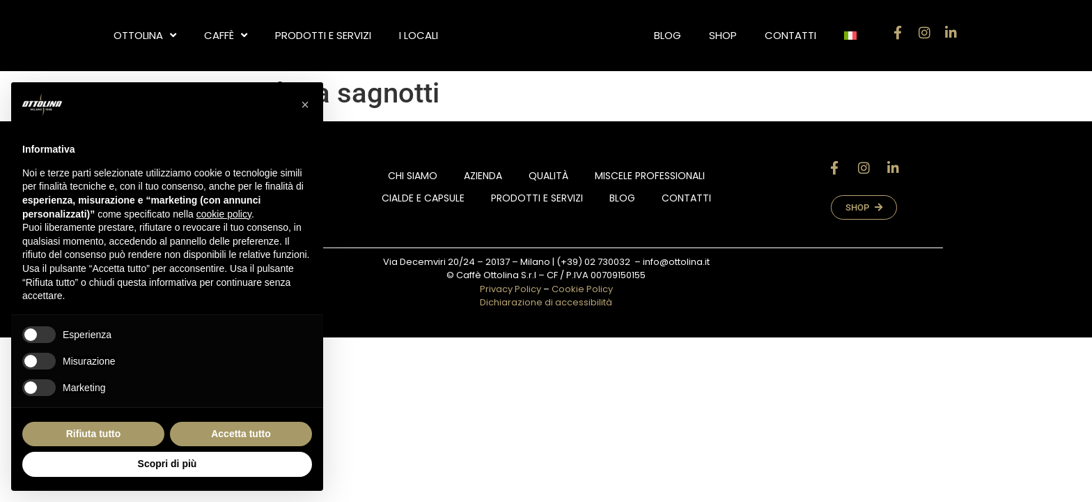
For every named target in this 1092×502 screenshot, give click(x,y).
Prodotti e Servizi (323, 35)
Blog (667, 35)
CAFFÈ (225, 35)
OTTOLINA (145, 35)
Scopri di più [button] (167, 463)
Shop (723, 35)
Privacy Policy (510, 289)
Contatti (790, 35)
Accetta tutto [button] (241, 433)
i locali (418, 35)
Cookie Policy (582, 289)
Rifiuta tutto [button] (93, 433)
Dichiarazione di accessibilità (546, 302)
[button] (305, 104)
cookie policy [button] (223, 214)
